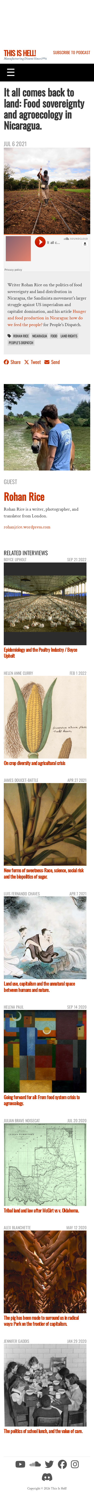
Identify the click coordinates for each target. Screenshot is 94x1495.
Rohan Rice (21, 335)
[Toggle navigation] (11, 72)
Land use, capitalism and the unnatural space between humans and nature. (39, 986)
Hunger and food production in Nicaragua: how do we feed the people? (47, 318)
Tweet (33, 361)
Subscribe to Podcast (71, 52)
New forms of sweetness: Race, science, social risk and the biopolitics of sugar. (43, 873)
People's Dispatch (21, 342)
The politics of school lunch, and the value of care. (43, 1431)
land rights (69, 335)
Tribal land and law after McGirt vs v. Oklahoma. (41, 1210)
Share (13, 361)
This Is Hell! (20, 53)
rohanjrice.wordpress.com (27, 527)
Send (52, 361)
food (54, 335)
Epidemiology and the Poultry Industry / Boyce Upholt (40, 653)
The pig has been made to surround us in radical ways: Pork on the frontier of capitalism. (41, 1321)
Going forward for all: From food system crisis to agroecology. (42, 1100)
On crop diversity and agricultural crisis (34, 763)
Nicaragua (39, 335)
